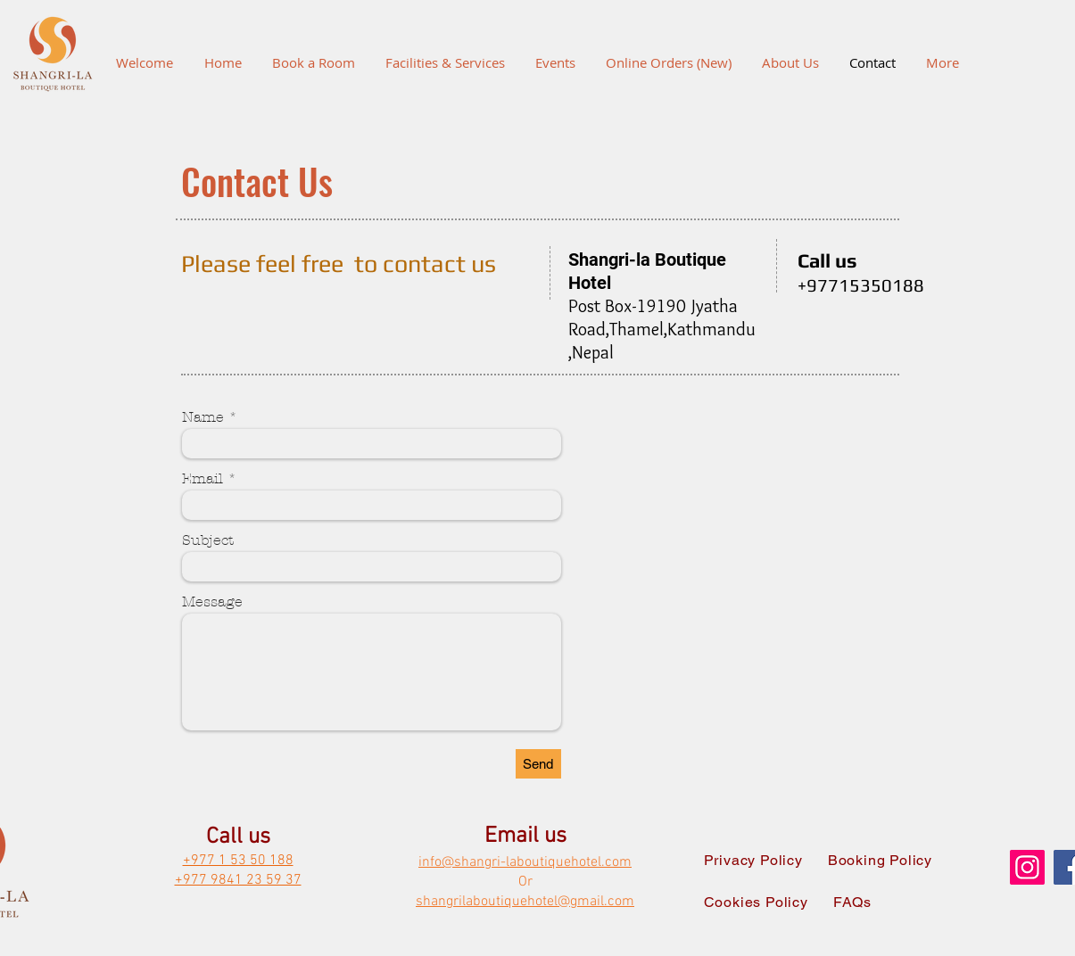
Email (202, 479)
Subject (208, 540)
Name (203, 417)
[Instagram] (1027, 867)
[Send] (538, 764)
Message (212, 602)
